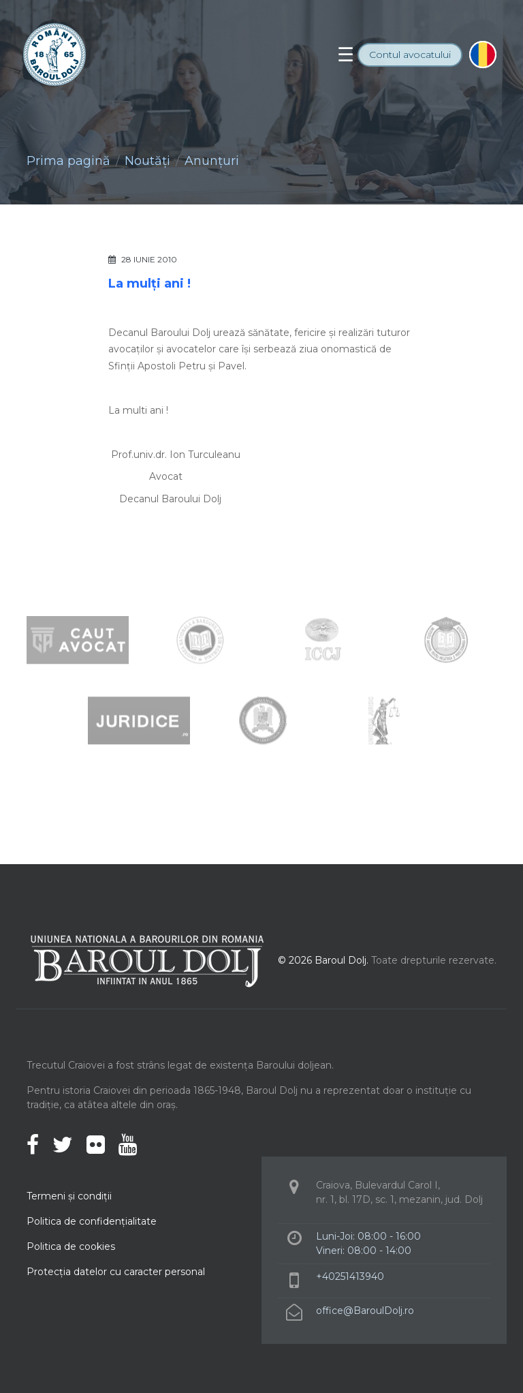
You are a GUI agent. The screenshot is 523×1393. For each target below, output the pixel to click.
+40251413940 (350, 1276)
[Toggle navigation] (346, 54)
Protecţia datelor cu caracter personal (116, 1272)
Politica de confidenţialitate (92, 1221)
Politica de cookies (71, 1246)
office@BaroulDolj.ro (365, 1310)
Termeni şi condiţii (69, 1196)
